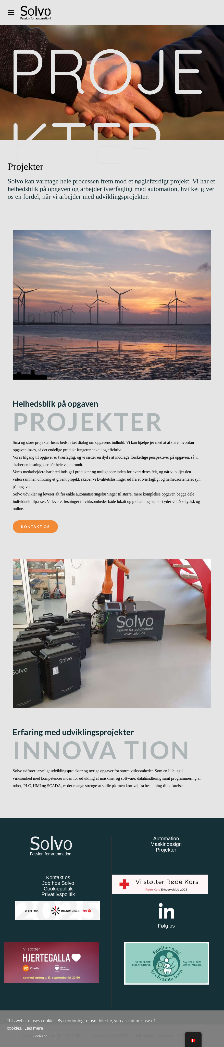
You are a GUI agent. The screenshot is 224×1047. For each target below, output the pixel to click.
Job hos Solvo (58, 883)
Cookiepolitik (58, 888)
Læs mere (33, 1028)
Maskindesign (166, 844)
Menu (13, 12)
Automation (166, 838)
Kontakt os (58, 877)
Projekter (166, 850)
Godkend (40, 1036)
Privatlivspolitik (58, 894)
